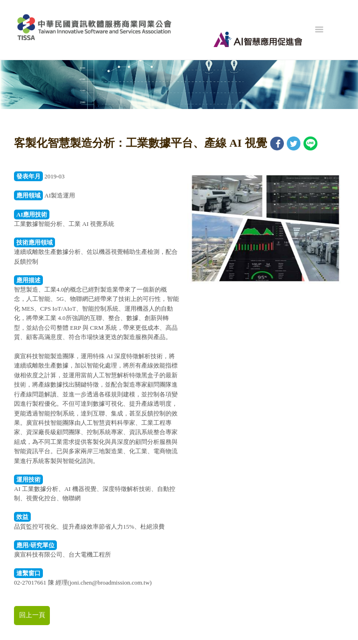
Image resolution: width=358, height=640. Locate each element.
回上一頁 (32, 615)
